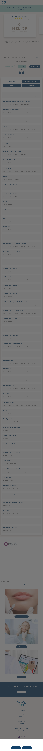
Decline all (15, 748)
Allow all (27, 748)
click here (37, 742)
